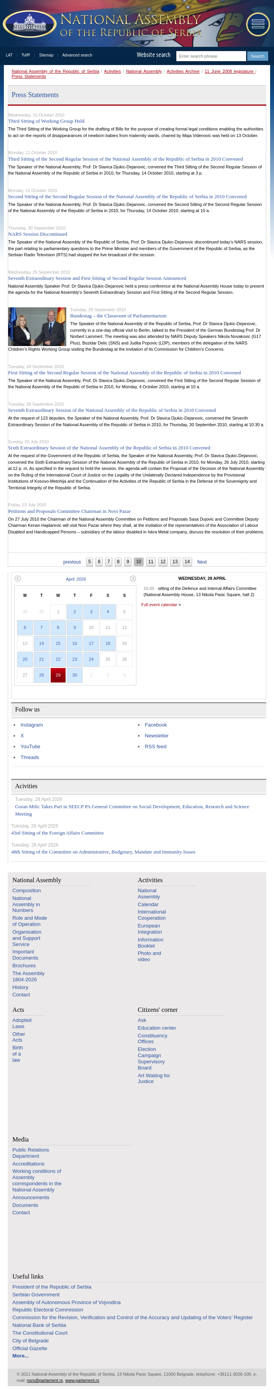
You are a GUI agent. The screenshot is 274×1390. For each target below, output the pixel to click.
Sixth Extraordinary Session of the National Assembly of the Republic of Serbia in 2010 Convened (109, 448)
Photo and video (149, 956)
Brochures (24, 965)
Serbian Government (36, 1294)
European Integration (150, 929)
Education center (157, 1028)
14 (41, 643)
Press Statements (29, 76)
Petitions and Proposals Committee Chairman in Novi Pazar (69, 511)
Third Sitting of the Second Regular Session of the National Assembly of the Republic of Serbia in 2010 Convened (125, 159)
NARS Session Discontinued (37, 234)
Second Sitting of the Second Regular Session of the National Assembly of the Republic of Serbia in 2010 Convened (127, 196)
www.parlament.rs (82, 1380)
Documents (25, 1205)
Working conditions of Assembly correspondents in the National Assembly (37, 1180)
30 (74, 675)
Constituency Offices (152, 1039)
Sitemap (46, 55)
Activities (112, 71)
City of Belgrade (30, 1341)
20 (24, 659)
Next (202, 562)
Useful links (27, 1276)
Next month (133, 578)
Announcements (30, 1197)
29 (58, 675)
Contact (21, 995)
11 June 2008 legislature (230, 71)
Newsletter (157, 736)
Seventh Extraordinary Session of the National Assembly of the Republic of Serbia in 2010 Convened (112, 410)
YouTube (30, 746)
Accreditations (28, 1164)
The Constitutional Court (39, 1333)
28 (41, 675)
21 (41, 659)
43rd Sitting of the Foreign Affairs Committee (57, 833)
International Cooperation (152, 915)
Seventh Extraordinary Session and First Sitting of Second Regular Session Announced (97, 278)
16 (74, 643)
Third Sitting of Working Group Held (46, 121)
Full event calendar (159, 604)
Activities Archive (183, 71)
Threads (30, 757)
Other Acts (18, 1037)
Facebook (156, 725)
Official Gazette (29, 1348)
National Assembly (144, 71)
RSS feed (156, 746)
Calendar (148, 904)
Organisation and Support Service (26, 938)
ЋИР (26, 55)
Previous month (17, 578)
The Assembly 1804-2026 (28, 976)
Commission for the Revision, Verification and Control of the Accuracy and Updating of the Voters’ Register (132, 1317)
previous (72, 562)
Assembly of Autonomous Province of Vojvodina (66, 1302)
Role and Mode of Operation (29, 921)
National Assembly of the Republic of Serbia (55, 71)
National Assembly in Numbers (26, 904)
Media (20, 1139)
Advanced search (77, 55)
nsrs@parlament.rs (45, 1380)
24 (91, 659)
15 (58, 643)
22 (58, 659)
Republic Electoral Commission (47, 1310)
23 (74, 659)
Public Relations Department (30, 1153)
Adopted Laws (21, 1023)
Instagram (32, 725)
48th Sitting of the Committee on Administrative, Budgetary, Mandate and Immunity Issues (103, 852)
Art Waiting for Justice (154, 1079)
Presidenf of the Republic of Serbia (51, 1287)
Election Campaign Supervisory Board (151, 1058)
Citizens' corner (158, 1009)
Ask (142, 1020)
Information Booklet (151, 943)
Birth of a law (17, 1054)
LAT (9, 55)
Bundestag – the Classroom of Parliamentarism (118, 316)
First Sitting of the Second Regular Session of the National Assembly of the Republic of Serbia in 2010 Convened (124, 372)
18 (107, 643)
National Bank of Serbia (39, 1325)
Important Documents (25, 955)
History (20, 987)
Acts (18, 1009)
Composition (26, 890)
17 (91, 643)
